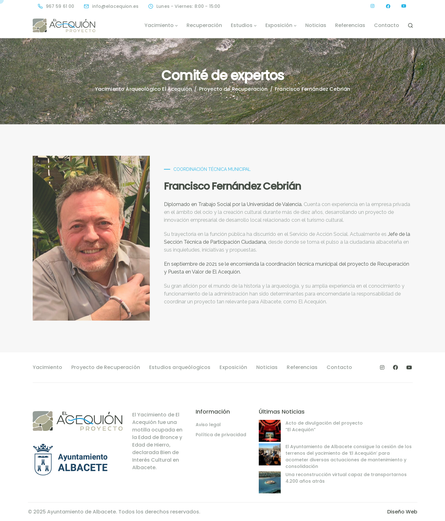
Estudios (241, 25)
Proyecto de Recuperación (105, 367)
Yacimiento (159, 25)
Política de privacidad (221, 434)
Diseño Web (402, 511)
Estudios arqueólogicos (180, 367)
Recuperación (204, 25)
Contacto (386, 25)
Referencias (350, 25)
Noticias (315, 25)
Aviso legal (208, 424)
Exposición (278, 25)
